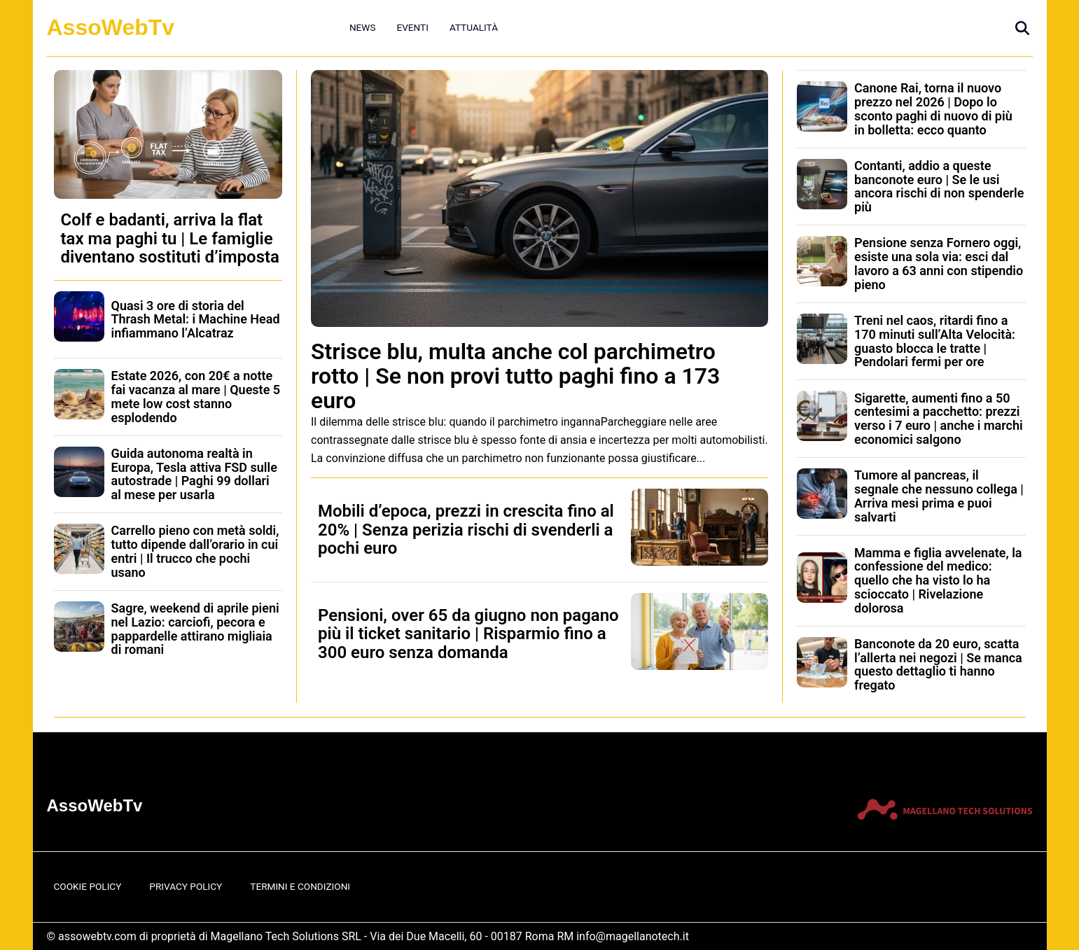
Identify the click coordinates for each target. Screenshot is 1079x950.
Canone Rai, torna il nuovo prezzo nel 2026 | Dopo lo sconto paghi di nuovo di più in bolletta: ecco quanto (933, 109)
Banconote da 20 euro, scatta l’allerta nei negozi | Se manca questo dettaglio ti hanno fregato (938, 664)
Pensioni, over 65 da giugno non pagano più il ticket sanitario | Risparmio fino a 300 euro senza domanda (468, 634)
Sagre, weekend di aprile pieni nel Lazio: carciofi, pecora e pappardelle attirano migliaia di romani (195, 629)
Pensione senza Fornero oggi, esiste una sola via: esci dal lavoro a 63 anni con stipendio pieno (938, 263)
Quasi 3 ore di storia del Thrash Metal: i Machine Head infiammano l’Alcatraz (195, 319)
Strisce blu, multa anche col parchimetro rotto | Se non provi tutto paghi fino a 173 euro (515, 376)
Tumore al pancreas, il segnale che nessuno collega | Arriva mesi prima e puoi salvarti (939, 496)
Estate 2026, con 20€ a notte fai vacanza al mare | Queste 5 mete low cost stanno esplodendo (196, 396)
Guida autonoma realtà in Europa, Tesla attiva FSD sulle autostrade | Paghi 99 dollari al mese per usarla (194, 474)
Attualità (474, 27)
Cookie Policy (88, 886)
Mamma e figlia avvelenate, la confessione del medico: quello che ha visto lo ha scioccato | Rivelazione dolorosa (938, 580)
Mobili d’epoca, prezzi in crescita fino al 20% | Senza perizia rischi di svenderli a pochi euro (466, 529)
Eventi (412, 27)
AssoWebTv (111, 27)
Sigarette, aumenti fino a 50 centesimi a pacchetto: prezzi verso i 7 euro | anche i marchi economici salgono (938, 419)
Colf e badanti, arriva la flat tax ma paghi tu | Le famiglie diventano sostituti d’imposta (170, 238)
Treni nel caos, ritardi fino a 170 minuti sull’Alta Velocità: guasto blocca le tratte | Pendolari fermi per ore (934, 341)
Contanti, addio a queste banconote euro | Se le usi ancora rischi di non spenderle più (939, 186)
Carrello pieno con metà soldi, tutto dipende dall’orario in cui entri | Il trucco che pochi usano (195, 551)
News (362, 27)
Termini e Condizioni (300, 886)
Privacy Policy (185, 886)
